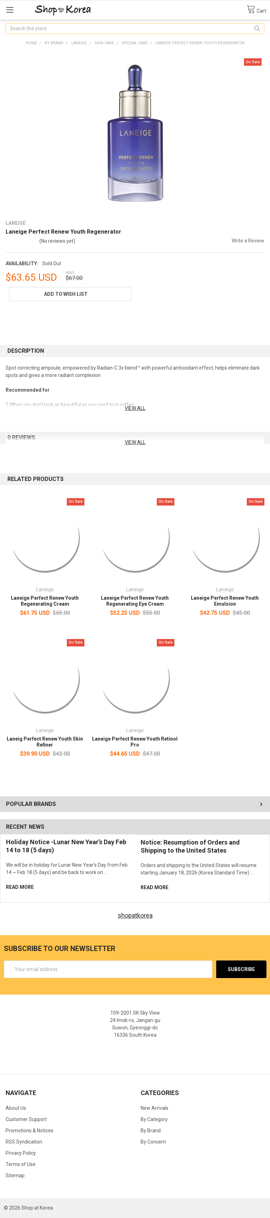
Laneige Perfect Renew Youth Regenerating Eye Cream (135, 601)
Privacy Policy (21, 1153)
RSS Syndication (24, 1142)
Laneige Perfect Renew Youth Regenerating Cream (45, 601)
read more (20, 887)
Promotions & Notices (29, 1130)
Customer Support (26, 1119)
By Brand (151, 1130)
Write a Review (248, 240)
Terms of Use (21, 1164)
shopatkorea (135, 915)
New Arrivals (154, 1108)
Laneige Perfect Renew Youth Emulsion (225, 601)
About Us (16, 1108)
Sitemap (15, 1175)
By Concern (153, 1142)
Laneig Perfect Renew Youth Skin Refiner (45, 742)
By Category (154, 1119)
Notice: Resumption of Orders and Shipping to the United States (190, 846)
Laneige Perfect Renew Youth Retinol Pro (135, 742)
